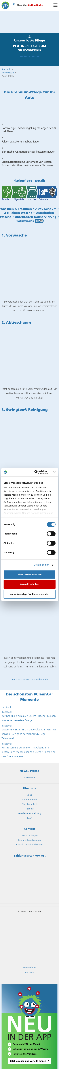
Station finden (35, 5)
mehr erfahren (29, 57)
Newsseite (29, 777)
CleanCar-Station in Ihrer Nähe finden (29, 679)
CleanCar (5, 5)
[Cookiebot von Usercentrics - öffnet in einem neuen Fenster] (35, 472)
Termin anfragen (29, 835)
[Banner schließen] (54, 472)
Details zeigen (41, 564)
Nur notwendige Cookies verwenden (29, 594)
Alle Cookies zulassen (29, 574)
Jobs (29, 794)
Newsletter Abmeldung (29, 813)
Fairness (29, 808)
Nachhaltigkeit (29, 804)
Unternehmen (29, 799)
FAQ (29, 817)
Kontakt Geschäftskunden (29, 844)
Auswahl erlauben (29, 584)
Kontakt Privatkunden (29, 840)
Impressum (29, 972)
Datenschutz (29, 967)
